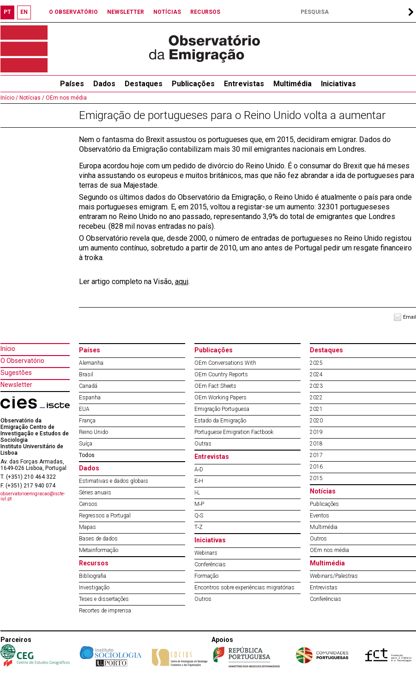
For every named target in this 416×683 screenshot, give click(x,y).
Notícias (323, 491)
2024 (316, 374)
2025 (316, 363)
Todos (87, 455)
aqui (181, 281)
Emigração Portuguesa (221, 409)
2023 (316, 386)
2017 (316, 455)
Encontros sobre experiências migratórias (244, 587)
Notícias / (31, 98)
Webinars (205, 553)
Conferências (210, 564)
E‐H (199, 481)
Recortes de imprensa (105, 610)
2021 (316, 409)
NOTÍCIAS (167, 12)
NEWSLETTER (125, 12)
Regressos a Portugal (105, 515)
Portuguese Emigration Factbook (233, 432)
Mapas (87, 527)
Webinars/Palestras (334, 576)
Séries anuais (95, 492)
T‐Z (198, 527)
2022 (316, 397)
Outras (202, 443)
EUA (84, 409)
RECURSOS (205, 12)
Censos (88, 504)
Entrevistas (244, 83)
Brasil (86, 374)
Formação (206, 576)
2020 (316, 420)
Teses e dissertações (104, 599)
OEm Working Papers (220, 397)
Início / (9, 98)
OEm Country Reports (221, 374)
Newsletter (16, 384)
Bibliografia (92, 576)
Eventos (319, 515)
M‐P (199, 504)
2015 (316, 478)
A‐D (199, 469)
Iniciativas (338, 83)
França (87, 420)
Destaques (144, 83)
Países (89, 350)
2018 (316, 443)
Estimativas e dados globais (113, 481)
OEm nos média (65, 98)
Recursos (94, 563)
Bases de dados (98, 538)
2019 (316, 432)
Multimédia (292, 83)
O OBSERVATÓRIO (73, 12)
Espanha (90, 397)
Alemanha (91, 363)
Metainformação (98, 550)
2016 (316, 466)
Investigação (94, 587)
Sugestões (16, 372)
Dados (104, 83)
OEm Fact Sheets (215, 386)
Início (7, 348)
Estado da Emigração (220, 420)
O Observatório (22, 360)
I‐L (197, 492)
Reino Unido (93, 432)
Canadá (88, 386)
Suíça (85, 443)
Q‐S (199, 515)
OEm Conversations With (225, 363)
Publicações (193, 83)
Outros (202, 599)
